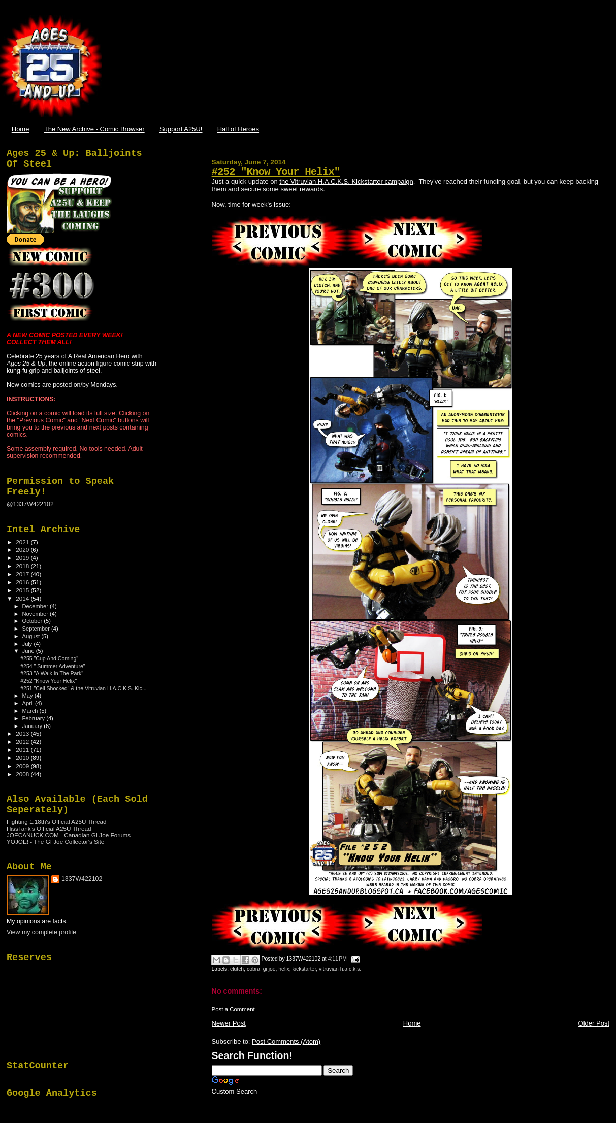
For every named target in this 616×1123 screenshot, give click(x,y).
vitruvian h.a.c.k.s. (340, 969)
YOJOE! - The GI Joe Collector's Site (55, 841)
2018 (23, 566)
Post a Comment (233, 1009)
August (32, 636)
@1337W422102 (30, 504)
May (28, 695)
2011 (23, 749)
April (28, 703)
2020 (23, 549)
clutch (237, 969)
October (33, 621)
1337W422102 (81, 878)
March (31, 711)
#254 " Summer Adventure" (52, 666)
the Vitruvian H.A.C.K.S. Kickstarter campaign (346, 181)
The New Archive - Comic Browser (94, 129)
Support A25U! (181, 129)
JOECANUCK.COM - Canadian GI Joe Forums (69, 835)
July (28, 644)
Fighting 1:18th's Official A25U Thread (57, 821)
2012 (23, 741)
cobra (253, 969)
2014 (23, 598)
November (36, 614)
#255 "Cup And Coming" (49, 658)
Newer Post (229, 1023)
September (37, 628)
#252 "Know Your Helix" (276, 172)
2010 (23, 757)
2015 (23, 590)
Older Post (593, 1023)
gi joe (269, 969)
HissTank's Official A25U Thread (49, 828)
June (29, 651)
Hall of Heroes (238, 129)
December (36, 606)
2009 (23, 766)
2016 (23, 582)
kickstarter (304, 969)
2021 (23, 542)
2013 (23, 733)
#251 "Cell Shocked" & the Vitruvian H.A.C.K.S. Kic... (83, 688)
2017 (23, 574)
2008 (23, 774)
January (33, 726)
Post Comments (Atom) (286, 1041)
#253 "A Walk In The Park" (51, 673)
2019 (23, 557)
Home (20, 129)
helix (283, 969)
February (34, 718)
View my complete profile (41, 932)
